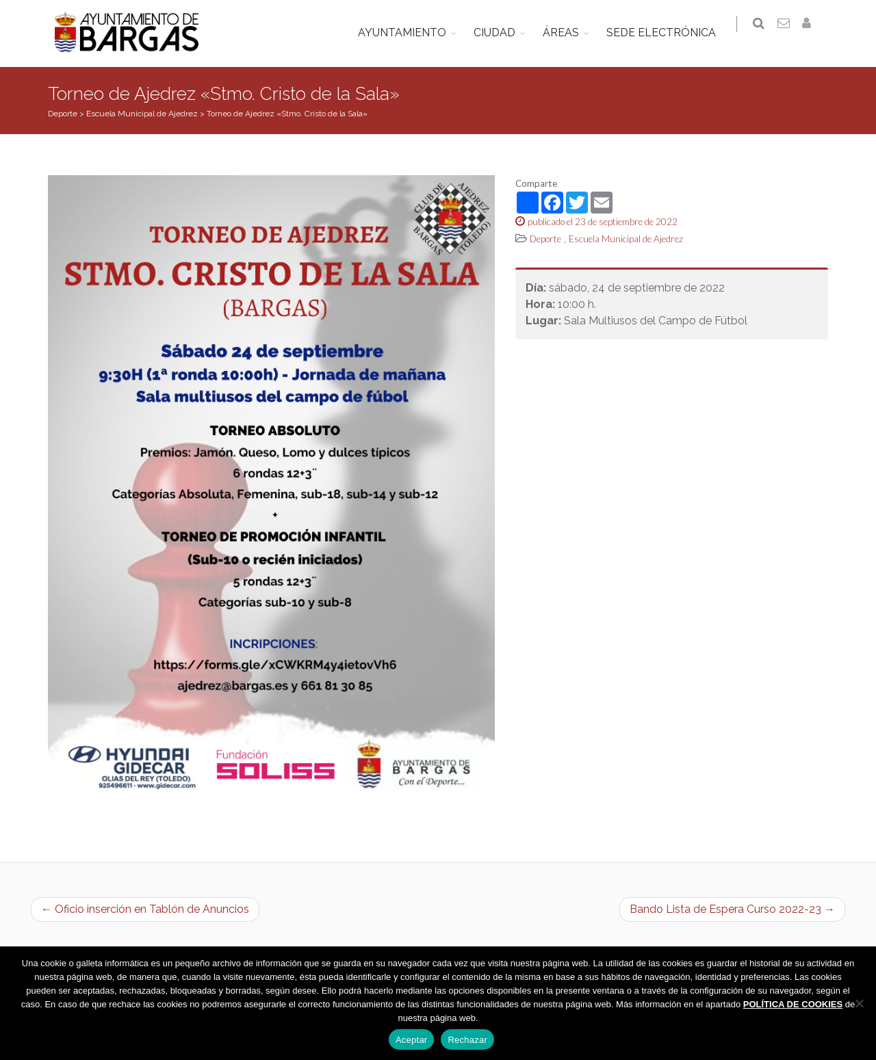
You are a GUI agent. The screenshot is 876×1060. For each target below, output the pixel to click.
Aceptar (412, 1040)
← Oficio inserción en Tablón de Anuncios (145, 909)
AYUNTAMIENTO (409, 32)
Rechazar (467, 1040)
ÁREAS (568, 32)
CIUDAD (501, 32)
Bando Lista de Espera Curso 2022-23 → (732, 909)
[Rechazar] (859, 1003)
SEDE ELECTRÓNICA (668, 32)
